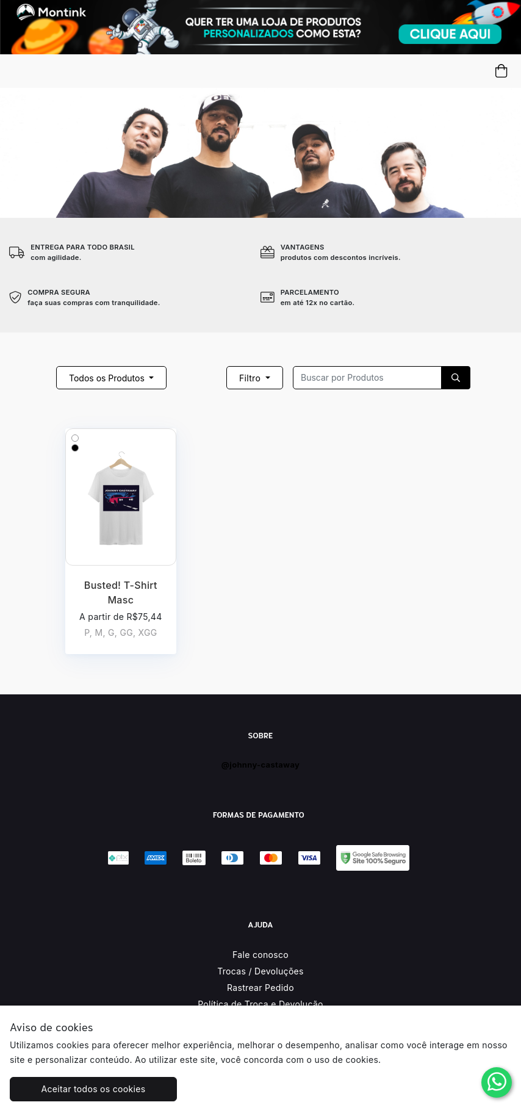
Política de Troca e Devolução (260, 1004)
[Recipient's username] (367, 377)
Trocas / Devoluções (260, 971)
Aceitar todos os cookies (93, 1089)
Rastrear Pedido (260, 987)
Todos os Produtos (108, 378)
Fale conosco (260, 954)
